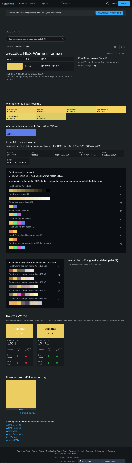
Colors (8, 3)
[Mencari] (85, 3)
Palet (21, 3)
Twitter (55, 457)
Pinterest (69, 457)
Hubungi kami (100, 451)
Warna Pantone (13, 428)
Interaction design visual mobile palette (84, 264)
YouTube (61, 457)
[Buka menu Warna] (37, 3)
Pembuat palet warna (115, 53)
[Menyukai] (114, 47)
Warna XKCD (12, 440)
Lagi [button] (43, 3)
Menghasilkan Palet (53, 451)
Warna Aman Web (14, 434)
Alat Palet (26, 451)
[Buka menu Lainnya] (26, 3)
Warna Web (11, 431)
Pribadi (81, 451)
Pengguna (72, 451)
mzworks (73, 453)
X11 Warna (11, 437)
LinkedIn (76, 457)
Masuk (124, 3)
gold (91, 66)
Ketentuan (89, 451)
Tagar (65, 451)
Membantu (111, 451)
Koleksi (34, 451)
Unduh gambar (27, 413)
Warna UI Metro (13, 425)
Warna (32, 3)
